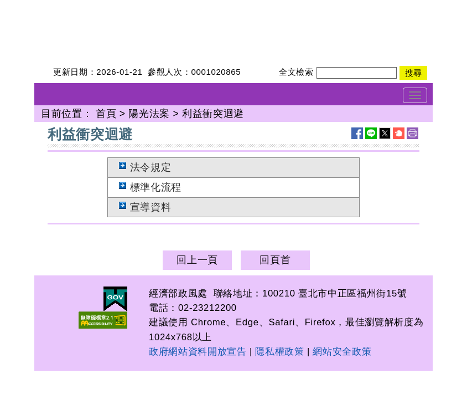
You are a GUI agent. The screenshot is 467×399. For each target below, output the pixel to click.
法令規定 (151, 167)
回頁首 (275, 259)
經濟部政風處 (65, 7)
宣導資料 (151, 207)
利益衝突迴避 (213, 113)
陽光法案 (149, 113)
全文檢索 (296, 71)
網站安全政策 (342, 351)
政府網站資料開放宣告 (198, 351)
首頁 (106, 113)
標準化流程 (155, 187)
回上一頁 (197, 259)
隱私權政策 (279, 351)
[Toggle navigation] (415, 95)
